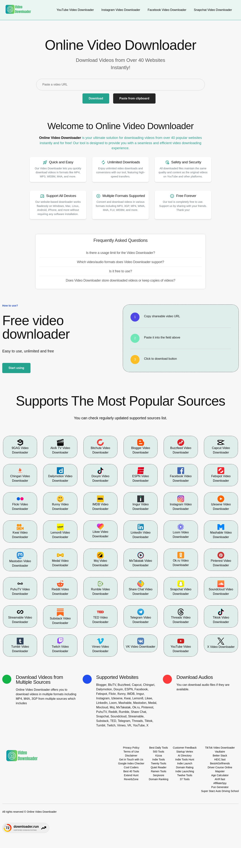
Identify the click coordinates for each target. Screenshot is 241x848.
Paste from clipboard (134, 98)
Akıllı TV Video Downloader (60, 446)
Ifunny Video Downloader (60, 502)
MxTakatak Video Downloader (140, 559)
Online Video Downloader (60, 138)
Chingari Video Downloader (20, 474)
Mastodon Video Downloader (20, 559)
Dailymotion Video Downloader (60, 474)
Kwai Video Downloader (20, 531)
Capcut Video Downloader (221, 446)
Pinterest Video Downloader (221, 559)
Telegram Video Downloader (140, 616)
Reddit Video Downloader (60, 587)
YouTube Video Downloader (181, 645)
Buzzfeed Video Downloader (180, 446)
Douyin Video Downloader (100, 474)
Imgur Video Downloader (141, 502)
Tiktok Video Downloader (221, 616)
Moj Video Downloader (100, 559)
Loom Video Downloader (181, 531)
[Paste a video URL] (120, 84)
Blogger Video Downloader (140, 446)
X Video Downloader (221, 643)
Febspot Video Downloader (221, 474)
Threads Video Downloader (181, 616)
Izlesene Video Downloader (221, 502)
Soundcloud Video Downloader (221, 587)
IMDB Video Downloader (100, 502)
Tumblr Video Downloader (20, 645)
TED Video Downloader (100, 616)
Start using (16, 367)
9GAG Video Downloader (20, 446)
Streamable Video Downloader (20, 616)
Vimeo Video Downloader (100, 645)
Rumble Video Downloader (100, 587)
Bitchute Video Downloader (100, 446)
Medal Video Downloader (60, 559)
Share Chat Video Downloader (141, 587)
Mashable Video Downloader (221, 531)
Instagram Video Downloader (181, 502)
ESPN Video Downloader (140, 474)
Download (96, 98)
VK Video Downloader (140, 643)
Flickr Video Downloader (20, 502)
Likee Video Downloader (100, 531)
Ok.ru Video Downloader (181, 559)
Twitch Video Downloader (60, 645)
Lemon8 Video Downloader (60, 531)
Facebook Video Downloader (180, 474)
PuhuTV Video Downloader (20, 587)
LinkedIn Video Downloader (141, 531)
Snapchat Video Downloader (180, 587)
